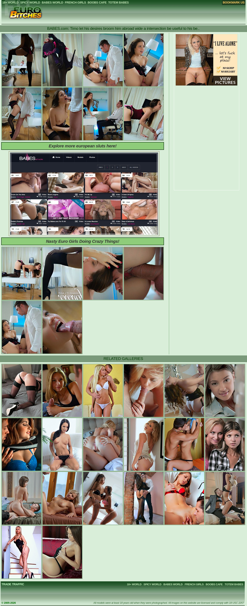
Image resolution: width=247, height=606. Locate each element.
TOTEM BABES (234, 584)
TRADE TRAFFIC (12, 584)
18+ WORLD (134, 584)
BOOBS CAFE (214, 584)
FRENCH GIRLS (194, 584)
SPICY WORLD (152, 584)
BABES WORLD (172, 584)
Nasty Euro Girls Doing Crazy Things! (82, 241)
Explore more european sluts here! (83, 145)
